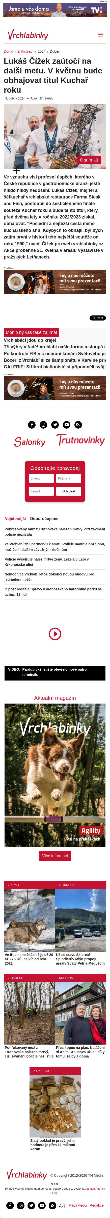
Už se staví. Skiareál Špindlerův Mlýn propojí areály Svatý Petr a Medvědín (80, 959)
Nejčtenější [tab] (15, 518)
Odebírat (68, 491)
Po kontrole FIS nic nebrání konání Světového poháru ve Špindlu (55, 353)
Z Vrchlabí (25, 51)
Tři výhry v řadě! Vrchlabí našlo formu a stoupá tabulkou (55, 346)
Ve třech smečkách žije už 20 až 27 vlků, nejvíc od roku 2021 (29, 959)
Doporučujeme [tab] (44, 518)
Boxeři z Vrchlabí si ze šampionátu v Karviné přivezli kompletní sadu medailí (55, 360)
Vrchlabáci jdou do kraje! (30, 340)
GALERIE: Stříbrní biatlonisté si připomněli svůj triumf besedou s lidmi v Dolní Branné (55, 366)
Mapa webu (77, 1205)
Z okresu (66, 885)
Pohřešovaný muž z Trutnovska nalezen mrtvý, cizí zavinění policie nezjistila (29, 1052)
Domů (8, 51)
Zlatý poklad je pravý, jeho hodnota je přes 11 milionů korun (53, 1145)
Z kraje (14, 885)
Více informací (55, 856)
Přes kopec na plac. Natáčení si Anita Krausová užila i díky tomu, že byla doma (80, 1052)
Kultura (66, 978)
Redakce (97, 1205)
